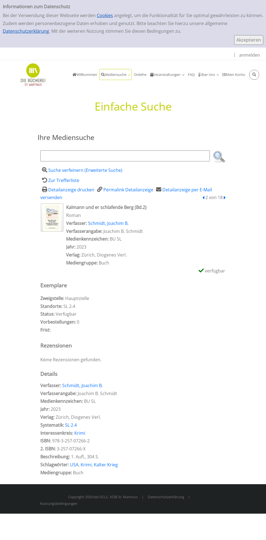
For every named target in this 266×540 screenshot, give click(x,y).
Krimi (79, 433)
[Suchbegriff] (125, 155)
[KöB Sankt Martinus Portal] (26, 74)
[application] (115, 74)
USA (74, 465)
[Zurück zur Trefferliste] (59, 180)
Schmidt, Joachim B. (108, 223)
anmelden (249, 55)
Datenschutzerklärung (26, 31)
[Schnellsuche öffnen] (254, 75)
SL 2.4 (71, 425)
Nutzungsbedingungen (58, 503)
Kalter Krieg (106, 465)
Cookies (105, 15)
